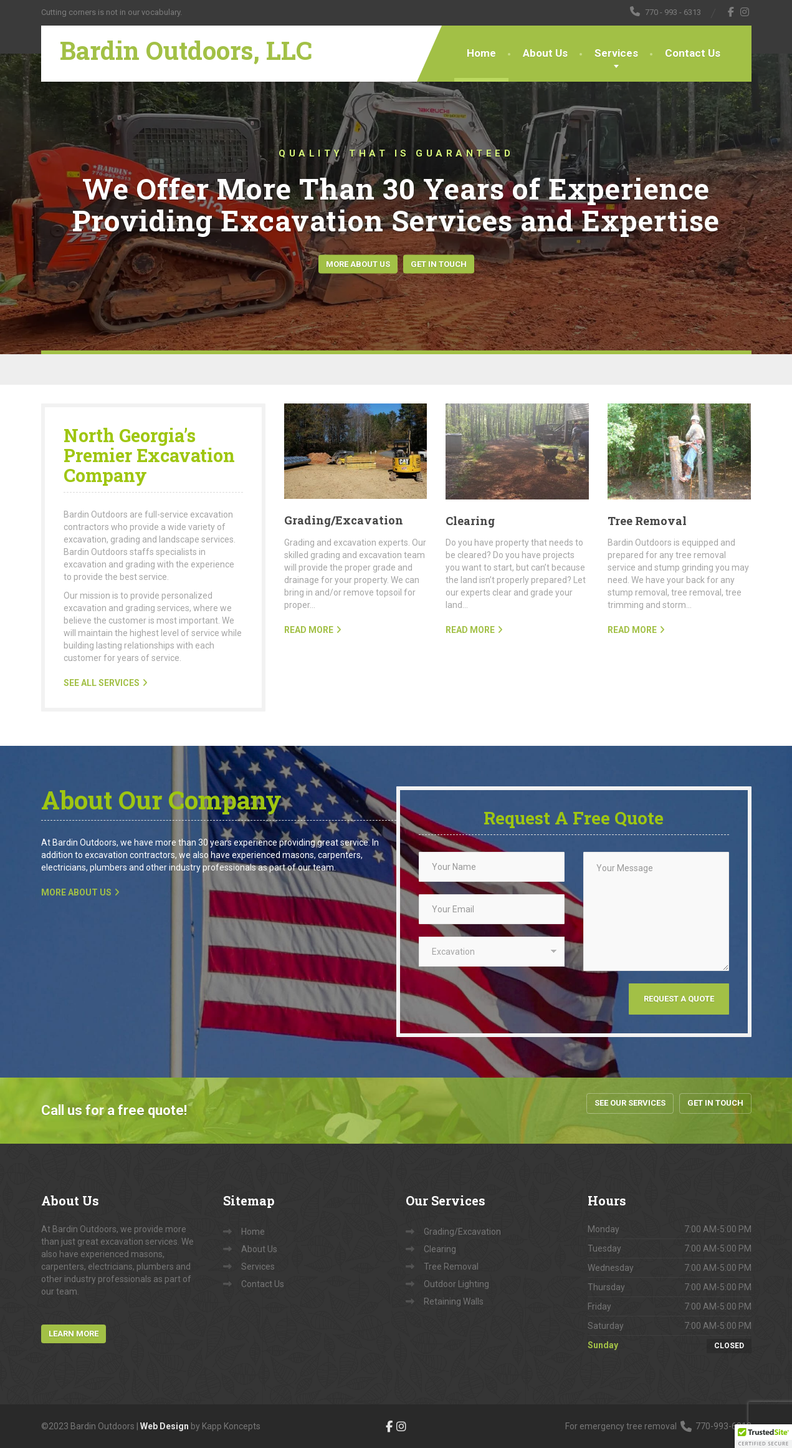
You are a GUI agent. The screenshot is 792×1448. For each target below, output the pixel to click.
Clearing (470, 520)
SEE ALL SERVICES (102, 683)
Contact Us (692, 53)
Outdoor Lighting (456, 1284)
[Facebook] (731, 12)
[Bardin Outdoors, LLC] (176, 41)
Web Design (164, 1426)
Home (481, 53)
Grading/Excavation (343, 520)
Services (616, 53)
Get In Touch (439, 263)
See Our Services (630, 1103)
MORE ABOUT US (76, 892)
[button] (763, 1436)
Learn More (73, 1333)
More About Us (358, 263)
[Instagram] (744, 12)
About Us (545, 53)
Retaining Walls (454, 1301)
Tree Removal (647, 520)
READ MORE (308, 630)
